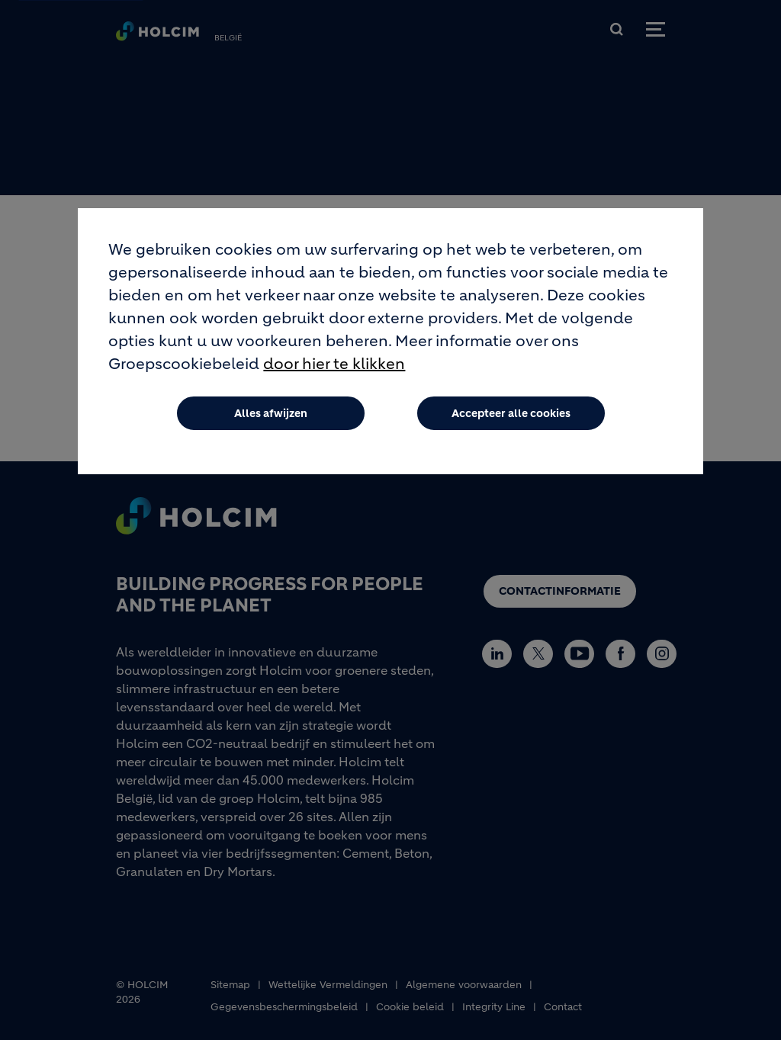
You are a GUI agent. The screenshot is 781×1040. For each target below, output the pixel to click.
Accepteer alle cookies (511, 413)
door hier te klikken (334, 364)
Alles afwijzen (270, 413)
